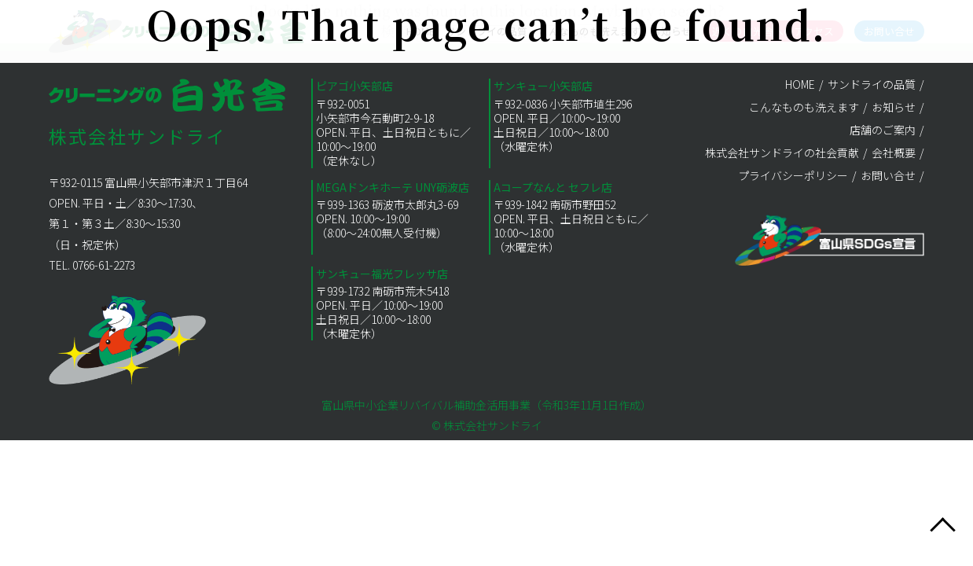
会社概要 (894, 152)
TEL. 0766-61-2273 (92, 265)
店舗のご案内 (883, 130)
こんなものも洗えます (804, 107)
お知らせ (894, 107)
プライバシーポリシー (793, 175)
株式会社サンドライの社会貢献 (782, 152)
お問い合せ (888, 175)
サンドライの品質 (872, 84)
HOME (800, 84)
